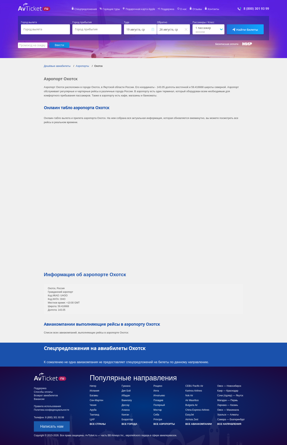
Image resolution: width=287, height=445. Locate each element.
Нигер (93, 385)
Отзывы (196, 9)
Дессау (125, 404)
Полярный (159, 404)
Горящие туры (112, 9)
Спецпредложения (87, 9)
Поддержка (167, 9)
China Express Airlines (197, 409)
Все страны (98, 423)
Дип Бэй (126, 390)
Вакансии (39, 399)
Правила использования (47, 406)
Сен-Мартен (96, 400)
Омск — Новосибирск (229, 385)
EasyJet (189, 414)
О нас (182, 9)
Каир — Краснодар (227, 390)
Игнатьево (159, 395)
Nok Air (189, 395)
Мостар (157, 409)
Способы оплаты (43, 391)
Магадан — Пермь (227, 400)
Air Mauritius (192, 400)
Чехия (93, 404)
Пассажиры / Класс (203, 22)
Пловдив (158, 400)
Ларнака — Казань (227, 404)
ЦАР (92, 419)
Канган (125, 414)
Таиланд (94, 414)
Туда (126, 22)
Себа (156, 414)
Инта (156, 390)
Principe (157, 419)
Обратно (162, 22)
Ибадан (126, 395)
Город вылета (29, 22)
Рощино (157, 385)
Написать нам (51, 426)
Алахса (126, 409)
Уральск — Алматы (228, 414)
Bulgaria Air (191, 404)
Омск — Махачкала (228, 409)
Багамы (94, 395)
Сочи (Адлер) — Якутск (230, 395)
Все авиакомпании (198, 423)
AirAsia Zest (191, 419)
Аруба (93, 409)
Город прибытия (82, 22)
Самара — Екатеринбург (231, 419)
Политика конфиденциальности (51, 409)
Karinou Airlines (193, 390)
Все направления (229, 423)
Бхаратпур (127, 419)
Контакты (212, 9)
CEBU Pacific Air (194, 385)
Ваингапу (127, 400)
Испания (94, 390)
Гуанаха (126, 385)
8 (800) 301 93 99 (256, 9)
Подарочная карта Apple (140, 9)
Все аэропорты (164, 423)
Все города (129, 423)
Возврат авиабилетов (46, 395)
